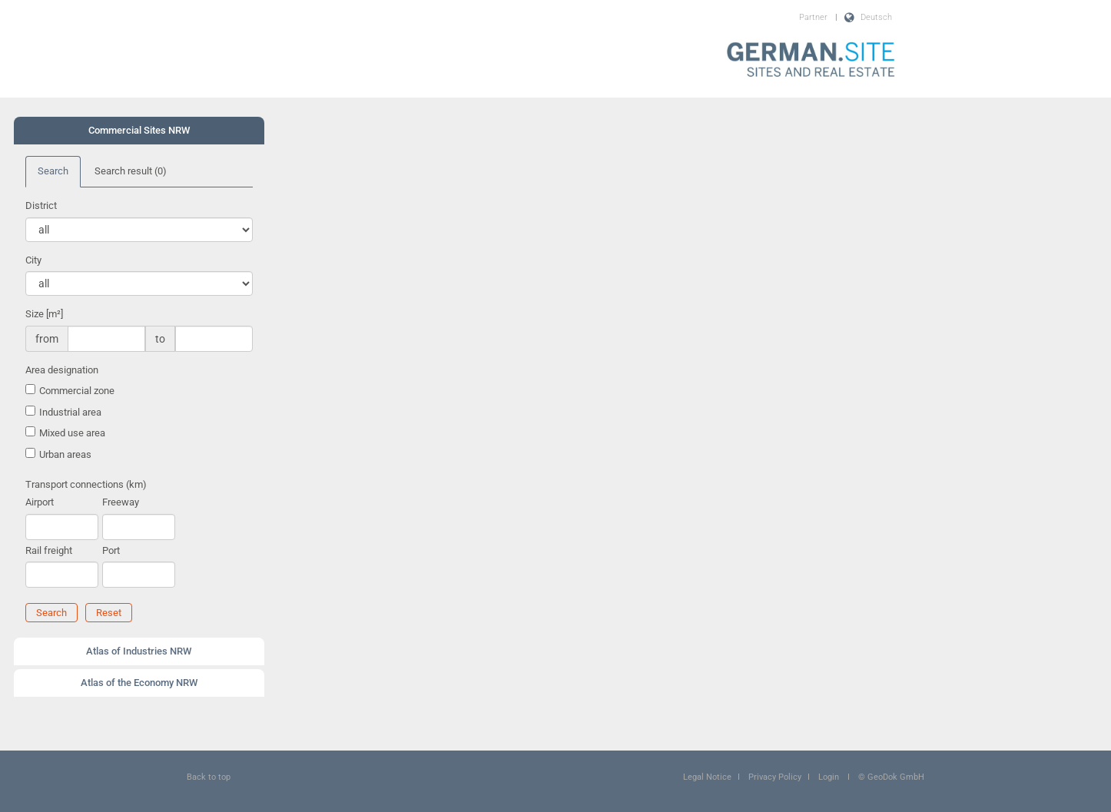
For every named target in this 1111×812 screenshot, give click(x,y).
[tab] (139, 130)
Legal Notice (707, 777)
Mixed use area (72, 433)
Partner (813, 17)
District (41, 205)
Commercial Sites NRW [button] (139, 130)
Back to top (208, 777)
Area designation (61, 370)
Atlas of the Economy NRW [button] (139, 682)
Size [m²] (44, 314)
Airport (39, 502)
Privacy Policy (774, 777)
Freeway (120, 502)
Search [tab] (53, 171)
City (33, 260)
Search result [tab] (131, 171)
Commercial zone (76, 390)
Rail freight (48, 550)
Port (111, 550)
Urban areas (65, 454)
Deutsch (876, 17)
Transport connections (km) (86, 484)
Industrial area (70, 412)
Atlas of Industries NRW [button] (138, 651)
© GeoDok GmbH (891, 777)
